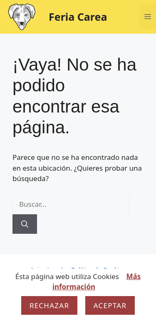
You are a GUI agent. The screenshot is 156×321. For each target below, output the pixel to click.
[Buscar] (24, 224)
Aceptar (110, 305)
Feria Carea (78, 17)
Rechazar (49, 305)
